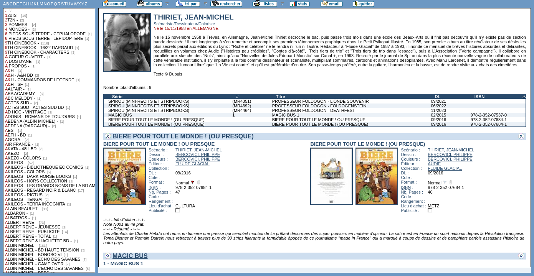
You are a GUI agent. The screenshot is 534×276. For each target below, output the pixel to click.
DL (437, 96)
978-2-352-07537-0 (489, 115)
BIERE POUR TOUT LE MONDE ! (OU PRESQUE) (156, 119)
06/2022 (438, 106)
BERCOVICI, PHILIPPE (197, 154)
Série (117, 96)
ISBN (479, 96)
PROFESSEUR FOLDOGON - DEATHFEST (313, 110)
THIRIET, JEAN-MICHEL (198, 150)
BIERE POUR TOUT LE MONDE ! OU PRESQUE (318, 119)
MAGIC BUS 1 (285, 115)
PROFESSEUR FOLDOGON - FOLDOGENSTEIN (319, 106)
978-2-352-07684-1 (489, 119)
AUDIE (434, 163)
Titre (280, 96)
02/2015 (438, 115)
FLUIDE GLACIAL (192, 163)
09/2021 (438, 101)
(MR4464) (241, 110)
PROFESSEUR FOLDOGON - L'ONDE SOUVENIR (320, 101)
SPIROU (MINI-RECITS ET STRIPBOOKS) (148, 101)
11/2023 (438, 110)
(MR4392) (241, 106)
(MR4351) (241, 101)
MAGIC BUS (120, 115)
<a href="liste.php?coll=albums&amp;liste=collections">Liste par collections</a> (49, 136)
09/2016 (438, 119)
